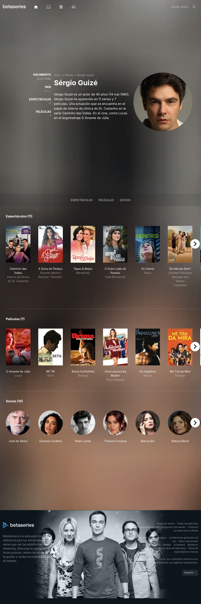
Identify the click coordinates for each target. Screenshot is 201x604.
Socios (125, 200)
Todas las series (165, 523)
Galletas (161, 537)
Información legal (145, 537)
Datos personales (188, 541)
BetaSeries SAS (151, 544)
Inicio (57, 75)
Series (69, 75)
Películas (106, 200)
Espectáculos (82, 200)
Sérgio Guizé (85, 75)
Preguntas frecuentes (173, 527)
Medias (167, 544)
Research (193, 544)
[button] (18, 427)
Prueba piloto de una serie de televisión (164, 548)
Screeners (179, 544)
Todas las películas (187, 523)
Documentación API (148, 527)
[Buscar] (194, 7)
